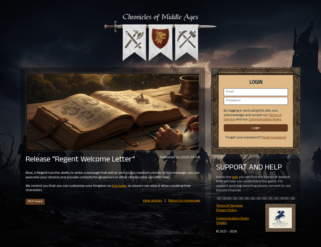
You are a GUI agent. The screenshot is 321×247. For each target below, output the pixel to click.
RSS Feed (35, 202)
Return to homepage (184, 201)
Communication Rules (265, 120)
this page (119, 186)
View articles (152, 201)
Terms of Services (229, 206)
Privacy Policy (226, 210)
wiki (235, 177)
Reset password (274, 138)
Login (256, 128)
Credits (221, 223)
